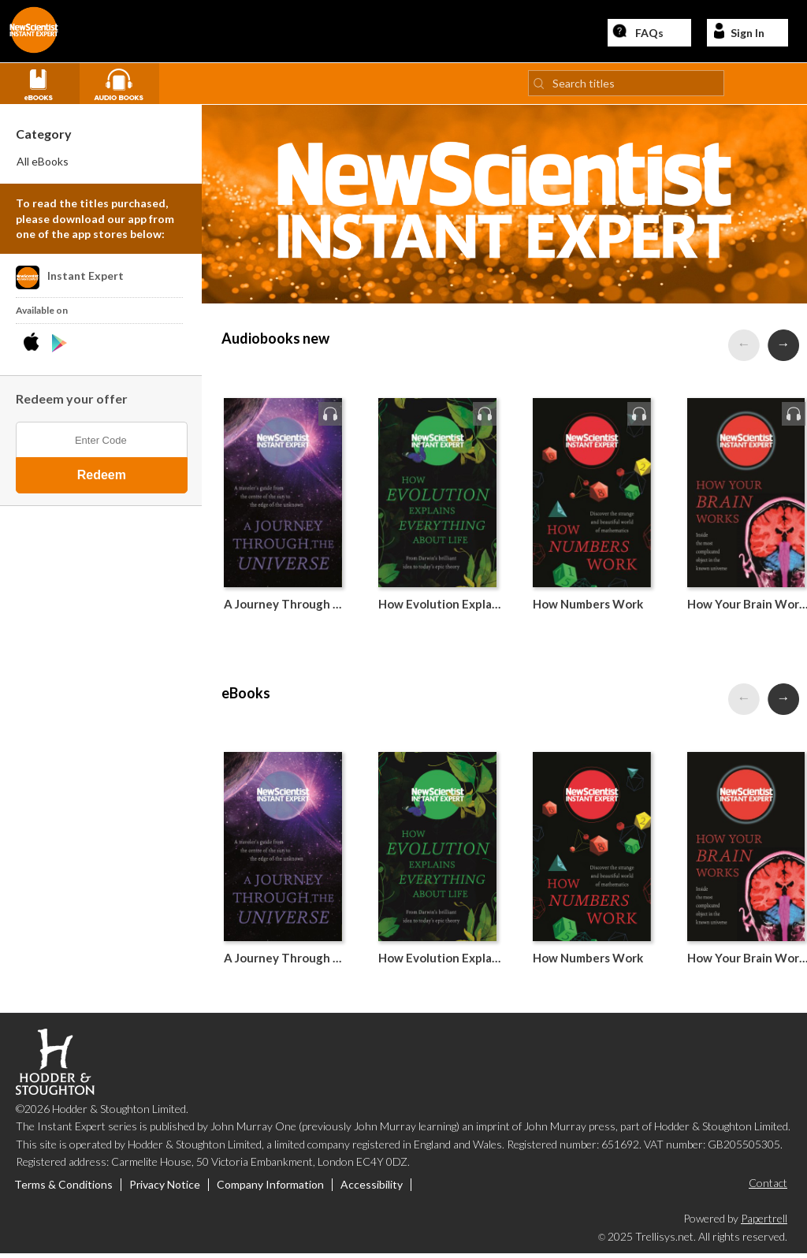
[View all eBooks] (45, 85)
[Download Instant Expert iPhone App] (34, 347)
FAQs (638, 32)
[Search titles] (626, 87)
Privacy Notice (164, 1188)
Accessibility (371, 1188)
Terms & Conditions (63, 1188)
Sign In (737, 32)
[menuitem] (102, 165)
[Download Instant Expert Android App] (59, 347)
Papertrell (764, 1221)
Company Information (270, 1188)
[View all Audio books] (125, 85)
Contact (768, 1186)
